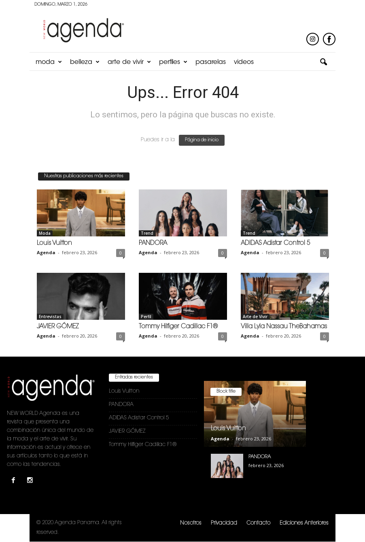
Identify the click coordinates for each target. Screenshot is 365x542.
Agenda (46, 252)
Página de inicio (202, 140)
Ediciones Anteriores (304, 523)
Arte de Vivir (129, 62)
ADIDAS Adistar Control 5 (275, 243)
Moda (49, 62)
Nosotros (191, 523)
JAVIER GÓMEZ (58, 327)
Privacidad (224, 523)
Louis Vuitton (54, 243)
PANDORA (153, 243)
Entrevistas (50, 316)
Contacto (258, 523)
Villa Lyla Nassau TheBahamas (284, 327)
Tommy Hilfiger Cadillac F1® (178, 327)
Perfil (146, 316)
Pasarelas (210, 62)
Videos (244, 62)
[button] (323, 62)
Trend (147, 233)
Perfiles (173, 62)
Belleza (85, 62)
